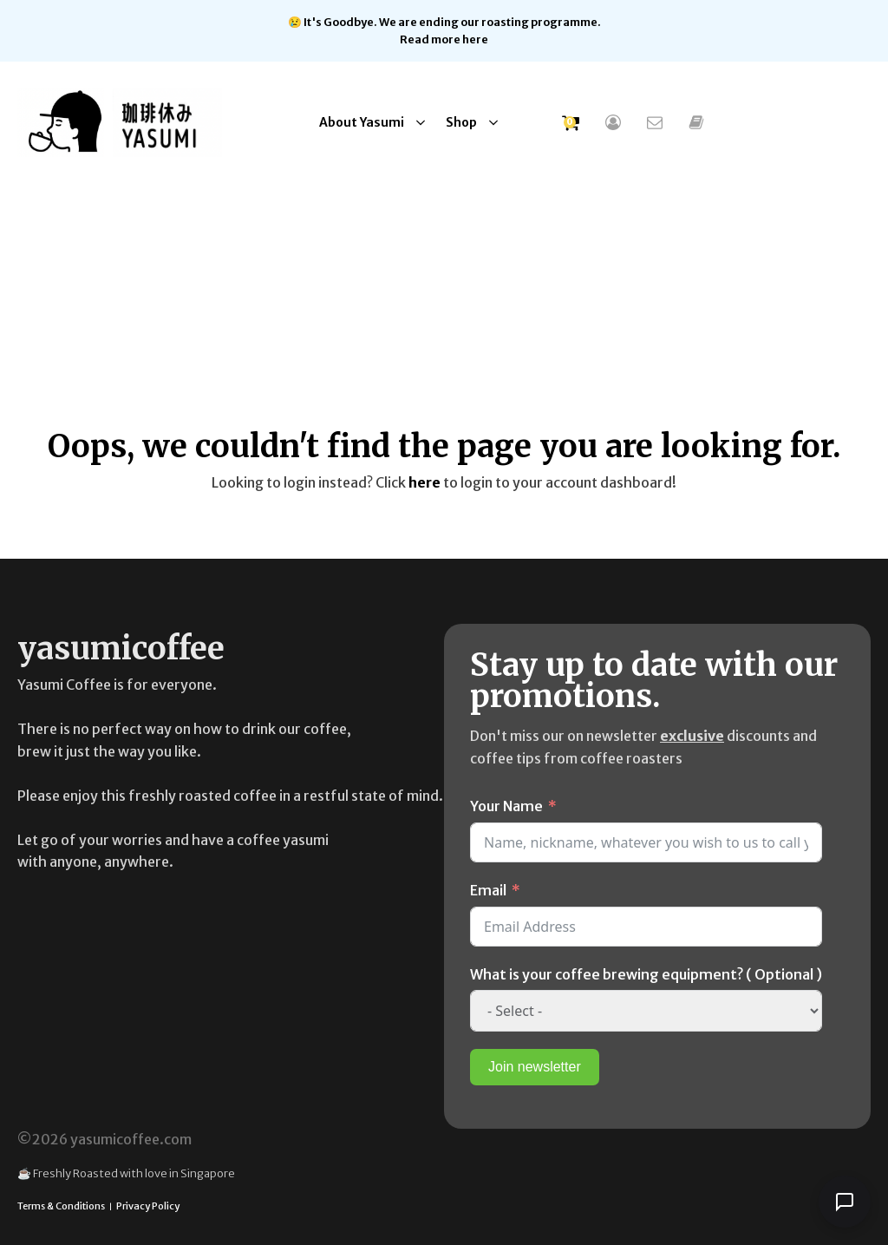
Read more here (444, 39)
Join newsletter (534, 1065)
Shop (461, 121)
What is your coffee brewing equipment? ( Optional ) (646, 972)
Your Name (506, 805)
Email (488, 889)
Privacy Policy (148, 1205)
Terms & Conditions (61, 1205)
